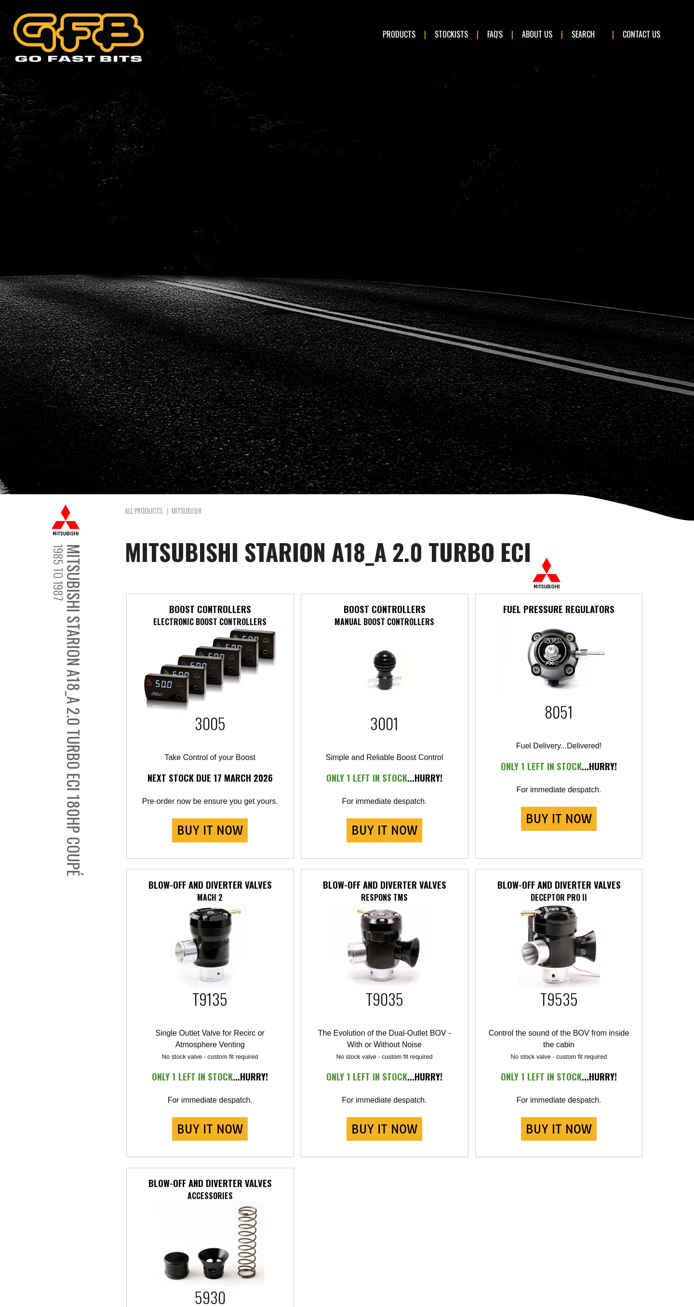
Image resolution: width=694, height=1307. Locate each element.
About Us (537, 34)
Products (399, 34)
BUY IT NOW (210, 830)
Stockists (451, 34)
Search (583, 34)
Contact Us (641, 34)
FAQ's (495, 34)
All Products (143, 511)
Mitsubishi (186, 511)
